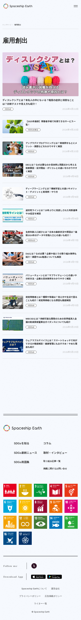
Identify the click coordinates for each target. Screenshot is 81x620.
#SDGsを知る (33, 130)
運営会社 (55, 588)
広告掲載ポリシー (53, 596)
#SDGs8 (8, 109)
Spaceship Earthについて (34, 588)
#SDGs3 (31, 219)
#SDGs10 (31, 240)
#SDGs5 (31, 151)
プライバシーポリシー (30, 596)
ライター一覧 (40, 603)
